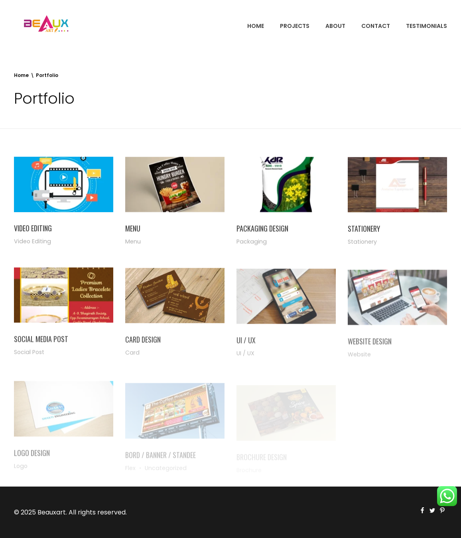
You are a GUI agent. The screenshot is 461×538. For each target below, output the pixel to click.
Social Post (29, 355)
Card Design (143, 343)
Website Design (370, 347)
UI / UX (246, 345)
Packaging (251, 242)
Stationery (364, 230)
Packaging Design (262, 229)
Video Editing (33, 228)
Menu (132, 229)
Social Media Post (41, 341)
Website (359, 361)
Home (21, 75)
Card (132, 356)
